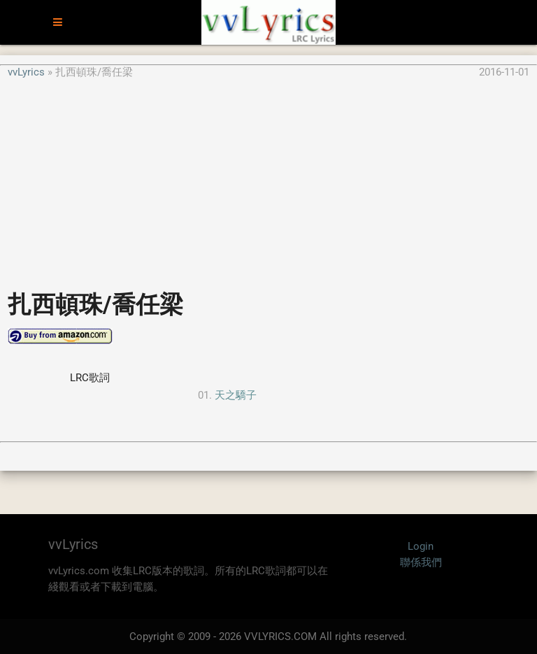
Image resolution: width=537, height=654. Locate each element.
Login (421, 546)
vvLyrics (26, 72)
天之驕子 (236, 395)
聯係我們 (421, 562)
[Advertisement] (268, 178)
